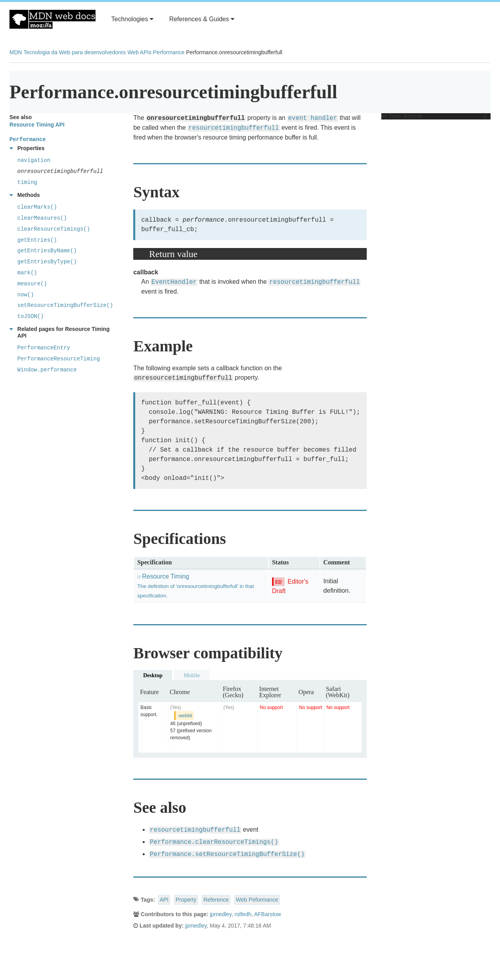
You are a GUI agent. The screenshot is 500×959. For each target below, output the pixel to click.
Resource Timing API (36, 124)
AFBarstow (267, 914)
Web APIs (139, 52)
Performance (168, 52)
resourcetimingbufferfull (233, 128)
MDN (15, 52)
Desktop (152, 675)
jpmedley (221, 914)
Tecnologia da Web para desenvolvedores (75, 52)
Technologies (132, 19)
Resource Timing (195, 586)
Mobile (192, 675)
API (164, 900)
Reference (216, 900)
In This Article (434, 116)
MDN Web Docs (52, 19)
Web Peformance (257, 900)
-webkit (184, 715)
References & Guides (201, 19)
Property (186, 900)
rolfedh (243, 914)
